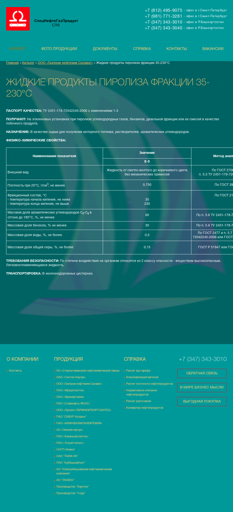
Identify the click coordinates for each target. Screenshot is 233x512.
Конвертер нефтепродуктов (144, 408)
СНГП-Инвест (65, 449)
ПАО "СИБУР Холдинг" (71, 416)
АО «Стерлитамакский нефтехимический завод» (88, 370)
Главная (12, 63)
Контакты (176, 49)
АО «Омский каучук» (69, 430)
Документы (105, 49)
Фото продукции (59, 49)
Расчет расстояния (138, 401)
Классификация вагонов (142, 377)
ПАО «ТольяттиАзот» (70, 443)
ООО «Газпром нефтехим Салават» (65, 63)
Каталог (17, 49)
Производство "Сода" (70, 493)
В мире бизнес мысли (202, 387)
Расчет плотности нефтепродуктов (149, 384)
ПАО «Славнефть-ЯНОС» (73, 403)
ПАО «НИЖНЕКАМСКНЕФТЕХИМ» (79, 423)
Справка (142, 49)
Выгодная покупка (202, 401)
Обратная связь (202, 373)
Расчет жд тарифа (138, 370)
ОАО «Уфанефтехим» (70, 397)
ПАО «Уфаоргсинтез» (70, 390)
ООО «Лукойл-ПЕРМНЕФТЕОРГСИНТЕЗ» (83, 410)
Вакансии (213, 49)
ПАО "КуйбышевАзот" (71, 463)
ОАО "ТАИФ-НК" (67, 456)
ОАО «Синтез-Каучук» (71, 377)
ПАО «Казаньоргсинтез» (72, 436)
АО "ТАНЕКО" (65, 480)
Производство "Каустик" (72, 486)
